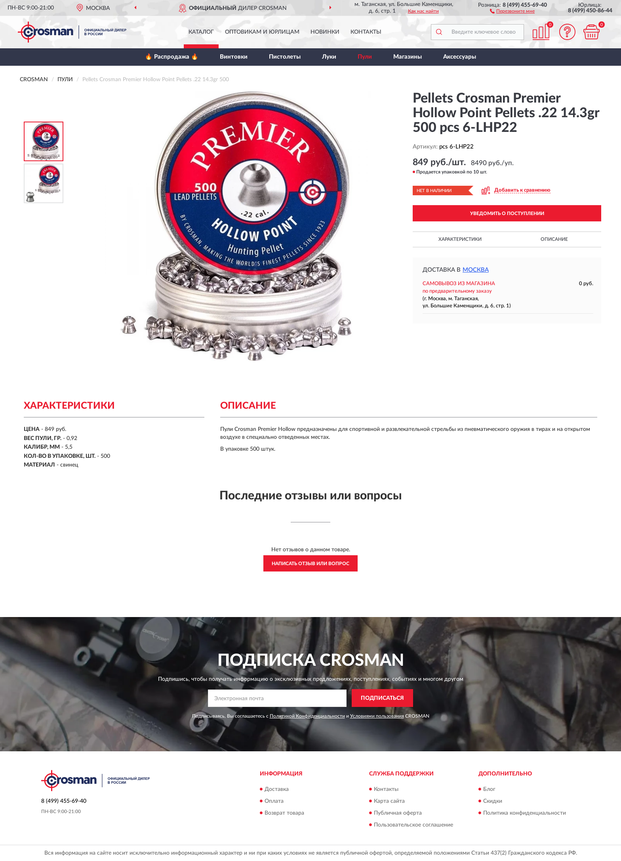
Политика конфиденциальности (524, 813)
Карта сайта (389, 801)
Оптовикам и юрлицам (262, 32)
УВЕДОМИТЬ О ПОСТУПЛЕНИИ (507, 213)
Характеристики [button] (460, 239)
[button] (512, 10)
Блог (489, 789)
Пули (365, 57)
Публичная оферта (398, 813)
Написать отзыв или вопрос (310, 563)
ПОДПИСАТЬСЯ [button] (382, 698)
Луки (329, 57)
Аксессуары (459, 57)
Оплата (274, 801)
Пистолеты (285, 57)
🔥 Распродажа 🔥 (171, 57)
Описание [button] (554, 239)
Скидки (492, 801)
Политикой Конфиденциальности (307, 716)
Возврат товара (284, 813)
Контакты (366, 32)
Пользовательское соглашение (413, 825)
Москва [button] (476, 270)
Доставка (277, 789)
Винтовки (234, 57)
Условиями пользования (377, 716)
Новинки (324, 32)
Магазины (407, 57)
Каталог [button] (201, 32)
